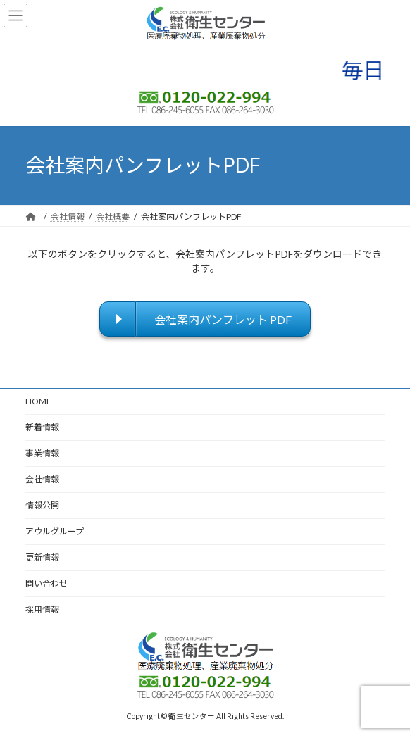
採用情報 (42, 609)
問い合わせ (46, 583)
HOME (38, 401)
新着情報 (42, 427)
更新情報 (42, 557)
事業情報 (42, 453)
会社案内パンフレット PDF (223, 319)
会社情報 (42, 479)
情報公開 (42, 505)
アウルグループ (54, 531)
